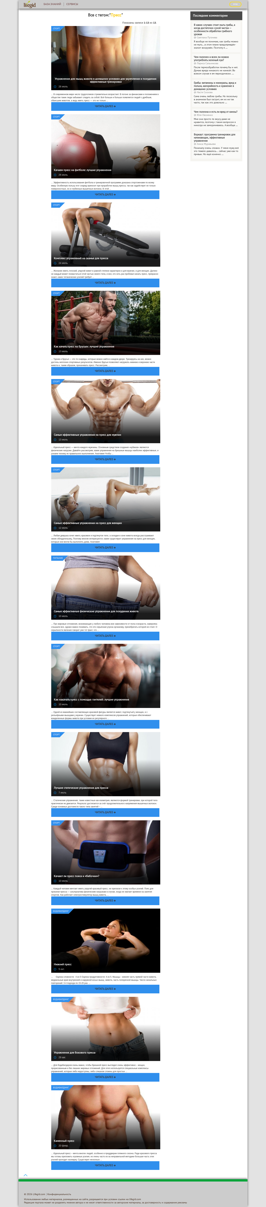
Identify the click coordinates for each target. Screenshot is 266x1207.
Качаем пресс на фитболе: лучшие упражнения (82, 170)
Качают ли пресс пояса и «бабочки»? (76, 876)
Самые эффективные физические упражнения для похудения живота (96, 611)
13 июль (61, 351)
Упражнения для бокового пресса (74, 1053)
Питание (58, 558)
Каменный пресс (64, 1141)
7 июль (60, 792)
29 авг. (60, 1057)
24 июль (61, 263)
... (226, 103)
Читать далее (104, 106)
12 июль (61, 527)
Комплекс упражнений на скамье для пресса (81, 258)
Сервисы (72, 4)
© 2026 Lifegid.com (34, 1194)
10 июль (61, 616)
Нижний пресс (62, 964)
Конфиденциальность (59, 1194)
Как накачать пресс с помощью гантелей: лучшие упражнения (91, 700)
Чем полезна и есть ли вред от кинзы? (215, 112)
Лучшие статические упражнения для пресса (81, 788)
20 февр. (61, 1145)
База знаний (52, 4)
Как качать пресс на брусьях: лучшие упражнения (84, 347)
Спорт (56, 29)
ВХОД (235, 4)
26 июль (61, 86)
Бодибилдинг (61, 911)
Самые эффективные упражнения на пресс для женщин (88, 523)
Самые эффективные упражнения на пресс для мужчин (87, 435)
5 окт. (59, 969)
